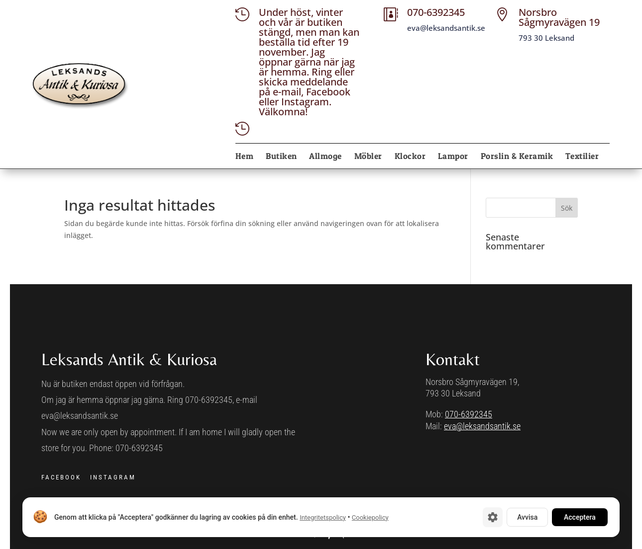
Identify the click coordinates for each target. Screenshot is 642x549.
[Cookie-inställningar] (493, 517)
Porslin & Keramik (517, 157)
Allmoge (325, 157)
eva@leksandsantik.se (482, 426)
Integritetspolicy (323, 517)
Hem (244, 157)
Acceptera (580, 517)
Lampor (453, 157)
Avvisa (527, 517)
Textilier (582, 157)
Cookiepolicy (370, 517)
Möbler (368, 157)
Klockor (410, 157)
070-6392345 (468, 414)
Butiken (281, 157)
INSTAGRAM (113, 477)
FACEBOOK (61, 477)
